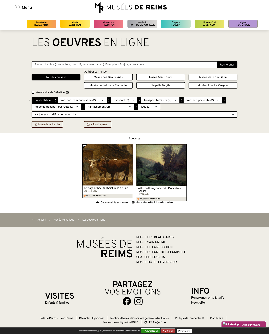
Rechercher (227, 65)
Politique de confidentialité (189, 318)
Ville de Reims (48, 318)
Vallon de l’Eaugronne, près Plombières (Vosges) (159, 190)
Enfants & (57, 303)
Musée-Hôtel (209, 24)
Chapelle (175, 24)
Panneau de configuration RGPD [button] (120, 322)
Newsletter (198, 303)
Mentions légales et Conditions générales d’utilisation (139, 318)
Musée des (41, 24)
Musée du (142, 24)
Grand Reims (66, 318)
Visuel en (52, 92)
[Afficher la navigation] (17, 7)
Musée (75, 24)
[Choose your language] (155, 322)
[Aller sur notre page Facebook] (127, 301)
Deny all (169, 330)
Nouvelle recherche (47, 124)
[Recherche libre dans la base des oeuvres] (124, 64)
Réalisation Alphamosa (91, 318)
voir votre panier (97, 124)
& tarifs (207, 298)
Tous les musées (56, 77)
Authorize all (150, 330)
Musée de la (109, 24)
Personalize (184, 331)
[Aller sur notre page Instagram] (138, 301)
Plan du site (216, 318)
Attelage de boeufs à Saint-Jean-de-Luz (106, 188)
